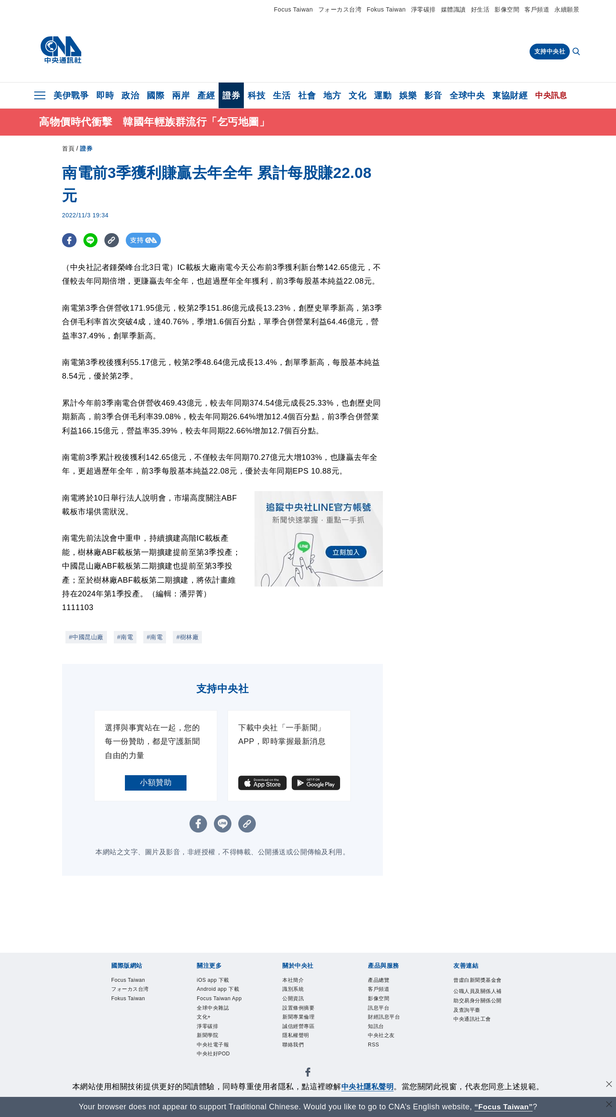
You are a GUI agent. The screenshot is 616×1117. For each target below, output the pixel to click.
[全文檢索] (577, 52)
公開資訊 (298, 1004)
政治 (130, 95)
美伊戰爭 (71, 95)
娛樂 (408, 95)
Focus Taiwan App (221, 1021)
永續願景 (566, 9)
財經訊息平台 (391, 1027)
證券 (231, 95)
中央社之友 (388, 1050)
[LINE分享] (91, 240)
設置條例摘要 (306, 1015)
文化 (357, 95)
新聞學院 (212, 1073)
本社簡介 (298, 981)
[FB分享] (69, 240)
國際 (155, 95)
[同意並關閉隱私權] (609, 1085)
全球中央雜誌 (220, 1038)
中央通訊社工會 (477, 1056)
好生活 (480, 9)
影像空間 (507, 9)
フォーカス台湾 (340, 9)
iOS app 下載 (220, 981)
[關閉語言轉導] (609, 1105)
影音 (433, 95)
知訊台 (380, 1038)
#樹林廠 (187, 637)
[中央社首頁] (61, 50)
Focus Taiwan (293, 9)
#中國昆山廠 (86, 637)
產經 (206, 95)
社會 (307, 95)
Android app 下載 (218, 999)
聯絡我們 (298, 1061)
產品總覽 (384, 981)
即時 (105, 95)
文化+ (207, 1050)
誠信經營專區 (306, 1038)
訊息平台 (384, 1015)
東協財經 (509, 95)
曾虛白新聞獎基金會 (477, 987)
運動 (382, 95)
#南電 (125, 637)
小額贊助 (156, 782)
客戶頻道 (536, 9)
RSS (376, 1061)
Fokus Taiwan (386, 9)
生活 (281, 95)
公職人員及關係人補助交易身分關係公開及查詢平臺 (477, 1021)
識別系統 (298, 993)
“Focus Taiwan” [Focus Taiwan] (503, 1106)
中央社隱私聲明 (367, 1086)
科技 (256, 95)
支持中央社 (550, 51)
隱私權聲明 (302, 1050)
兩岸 (181, 95)
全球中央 (467, 95)
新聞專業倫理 (306, 1027)
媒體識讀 (453, 9)
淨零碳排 (423, 9)
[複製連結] (113, 240)
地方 (332, 95)
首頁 (68, 148)
